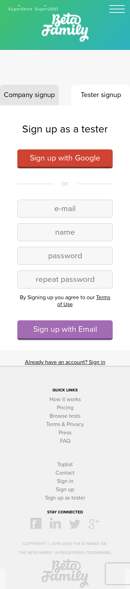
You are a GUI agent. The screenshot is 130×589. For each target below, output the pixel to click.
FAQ (65, 441)
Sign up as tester (65, 497)
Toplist (65, 464)
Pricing (65, 407)
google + (94, 523)
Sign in (65, 481)
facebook (36, 523)
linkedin (55, 523)
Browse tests (65, 416)
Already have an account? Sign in (65, 362)
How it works (65, 399)
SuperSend (20, 9)
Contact (65, 472)
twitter (74, 523)
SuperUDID (46, 9)
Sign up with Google (65, 158)
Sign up (65, 489)
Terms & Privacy (65, 424)
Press (65, 432)
